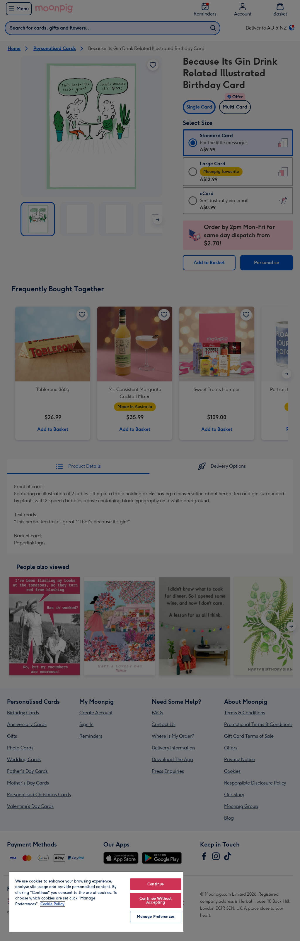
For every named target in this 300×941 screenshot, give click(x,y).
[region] (96, 902)
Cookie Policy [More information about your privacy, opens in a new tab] (52, 904)
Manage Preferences (156, 916)
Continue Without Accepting (155, 900)
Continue (155, 884)
